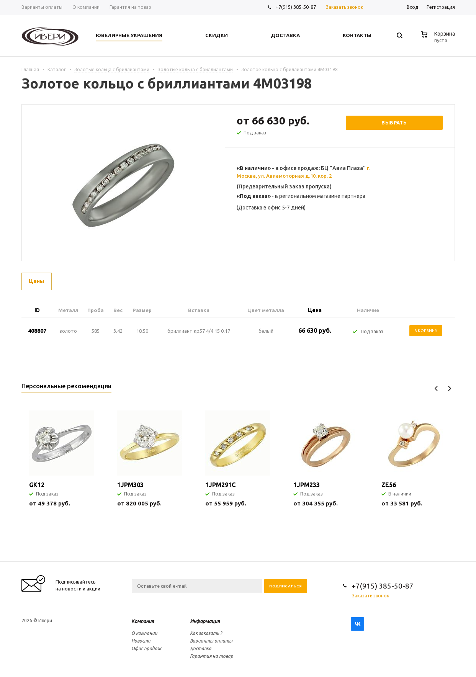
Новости (140, 640)
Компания (142, 621)
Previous (436, 388)
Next (449, 388)
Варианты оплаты (211, 640)
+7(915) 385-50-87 (296, 7)
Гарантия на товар (211, 656)
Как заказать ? (206, 633)
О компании (144, 633)
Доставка (200, 648)
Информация (205, 621)
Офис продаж (146, 648)
